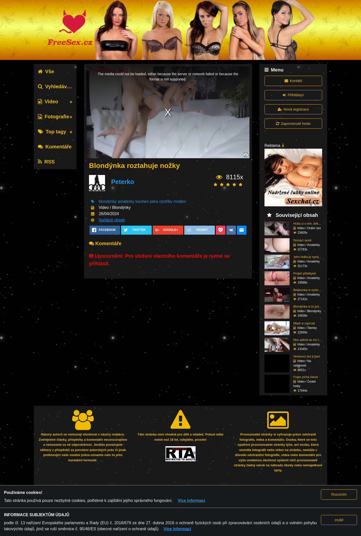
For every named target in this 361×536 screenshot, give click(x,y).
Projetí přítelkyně (304, 273)
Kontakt (293, 81)
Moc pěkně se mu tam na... (311, 340)
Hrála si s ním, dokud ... (309, 223)
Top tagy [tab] (52, 131)
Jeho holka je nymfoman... (310, 257)
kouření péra (146, 201)
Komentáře (54, 146)
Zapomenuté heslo (293, 124)
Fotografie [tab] (53, 116)
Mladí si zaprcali (304, 323)
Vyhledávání (56, 86)
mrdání (179, 201)
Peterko (122, 181)
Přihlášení (293, 95)
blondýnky (108, 201)
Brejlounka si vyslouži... (309, 290)
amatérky (126, 201)
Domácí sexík (302, 240)
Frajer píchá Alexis (305, 377)
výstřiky (165, 201)
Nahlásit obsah (112, 220)
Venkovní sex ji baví (306, 356)
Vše (46, 71)
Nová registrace (293, 109)
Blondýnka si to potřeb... (309, 306)
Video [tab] (48, 101)
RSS (46, 161)
